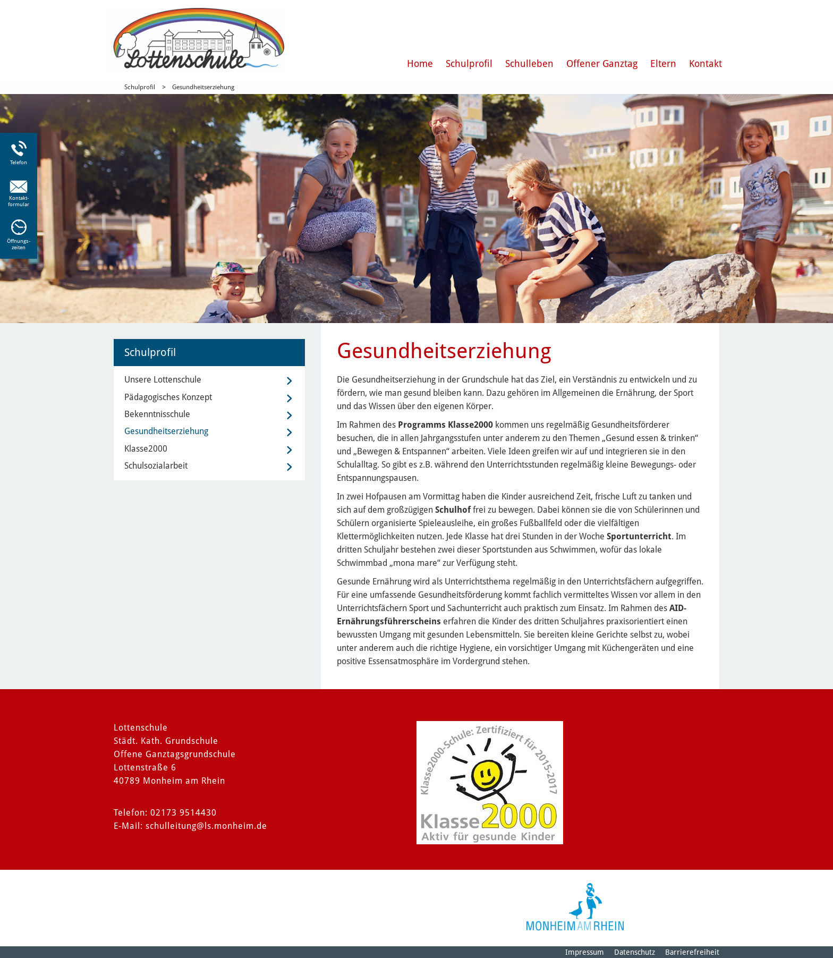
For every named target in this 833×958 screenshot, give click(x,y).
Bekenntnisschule (157, 414)
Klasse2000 (145, 449)
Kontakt (705, 63)
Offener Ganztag (602, 63)
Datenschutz (634, 952)
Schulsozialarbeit (156, 466)
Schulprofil (469, 63)
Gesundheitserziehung (203, 87)
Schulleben (529, 63)
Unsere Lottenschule (162, 380)
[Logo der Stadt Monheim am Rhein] (575, 906)
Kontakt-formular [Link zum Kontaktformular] (18, 201)
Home (420, 63)
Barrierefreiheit (692, 952)
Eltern (663, 63)
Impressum (584, 952)
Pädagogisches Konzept (168, 397)
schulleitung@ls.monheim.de (206, 826)
